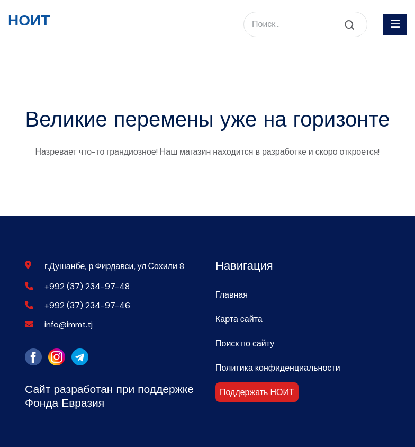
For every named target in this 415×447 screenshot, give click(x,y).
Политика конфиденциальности (277, 367)
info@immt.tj (68, 324)
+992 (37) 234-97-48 (87, 286)
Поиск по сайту (244, 343)
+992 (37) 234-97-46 (87, 305)
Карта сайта (239, 319)
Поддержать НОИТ (257, 392)
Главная (231, 294)
